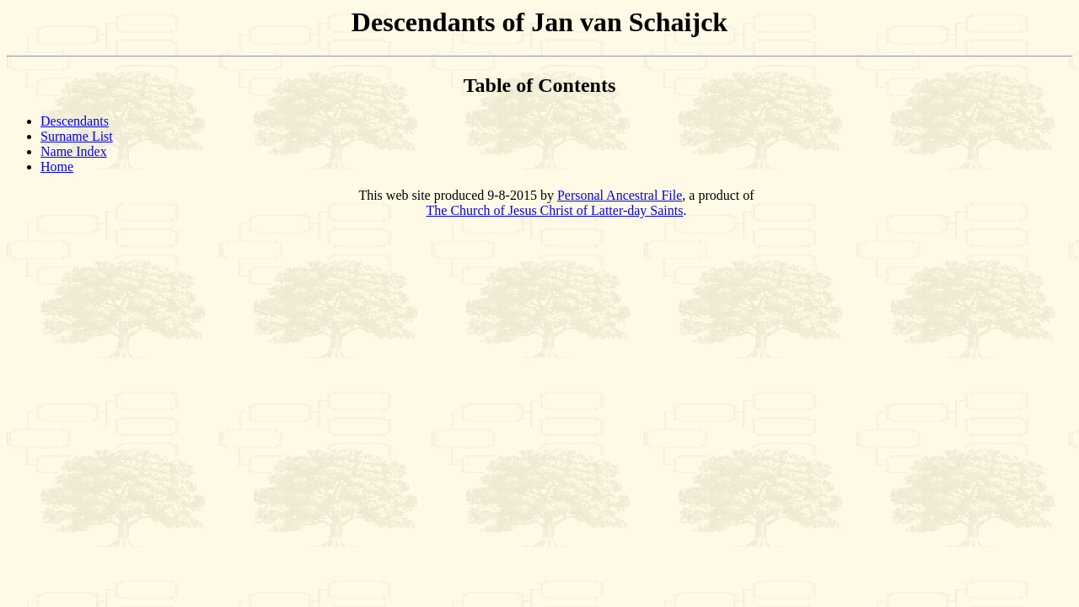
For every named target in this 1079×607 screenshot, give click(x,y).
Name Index (73, 151)
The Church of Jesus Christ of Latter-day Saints (555, 210)
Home (56, 166)
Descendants (74, 121)
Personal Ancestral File (619, 195)
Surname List (76, 136)
